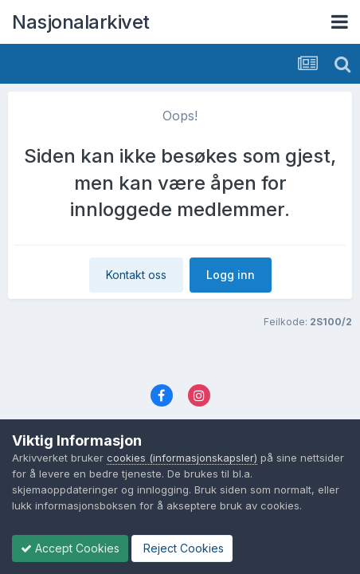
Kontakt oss (136, 274)
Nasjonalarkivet (81, 21)
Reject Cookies (182, 548)
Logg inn (230, 274)
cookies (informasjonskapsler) (182, 457)
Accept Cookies (70, 548)
